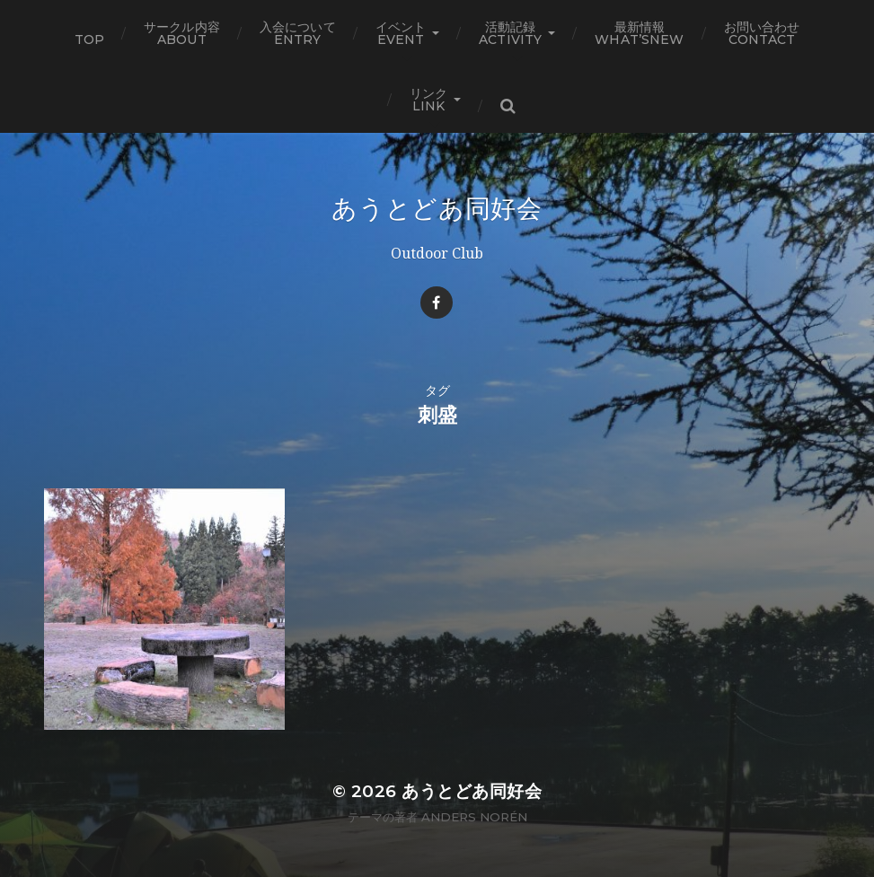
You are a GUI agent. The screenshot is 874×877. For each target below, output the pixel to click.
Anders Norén (474, 817)
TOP (89, 39)
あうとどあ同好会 (437, 208)
